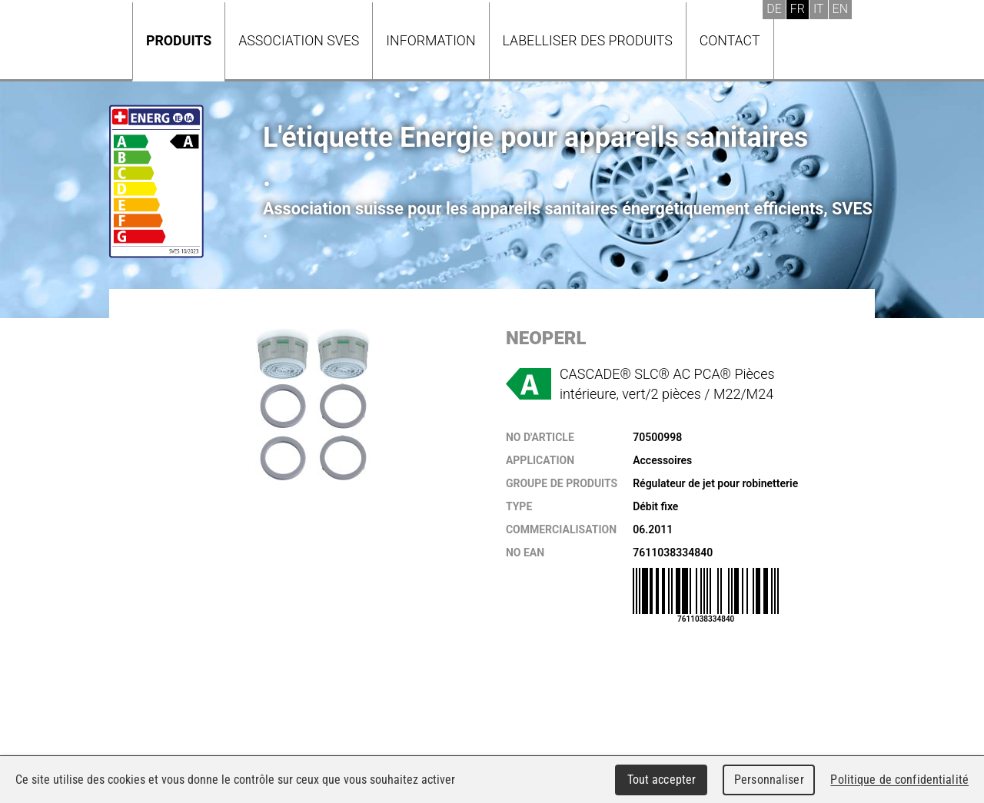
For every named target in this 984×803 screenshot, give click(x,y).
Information (430, 40)
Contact (730, 40)
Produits (178, 40)
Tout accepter (661, 779)
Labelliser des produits (588, 40)
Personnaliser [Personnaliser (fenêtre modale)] (769, 779)
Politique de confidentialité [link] (899, 779)
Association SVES (298, 40)
